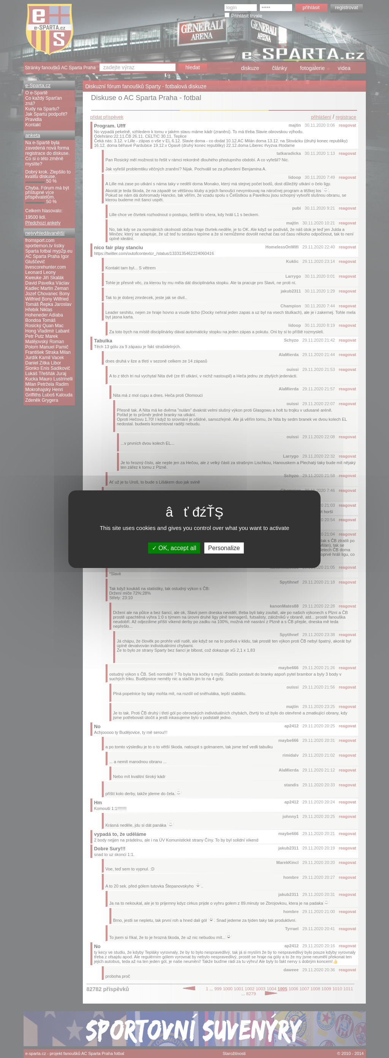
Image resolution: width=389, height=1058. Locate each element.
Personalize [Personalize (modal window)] (224, 547)
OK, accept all (174, 547)
